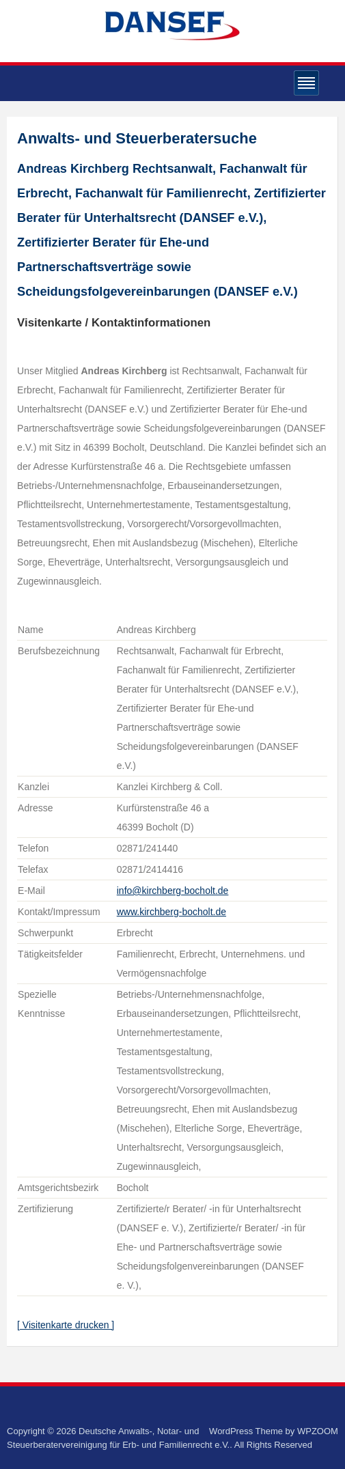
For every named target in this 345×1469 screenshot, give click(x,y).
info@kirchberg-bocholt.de (173, 890)
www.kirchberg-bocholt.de (171, 911)
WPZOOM (317, 1431)
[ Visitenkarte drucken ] (65, 1324)
